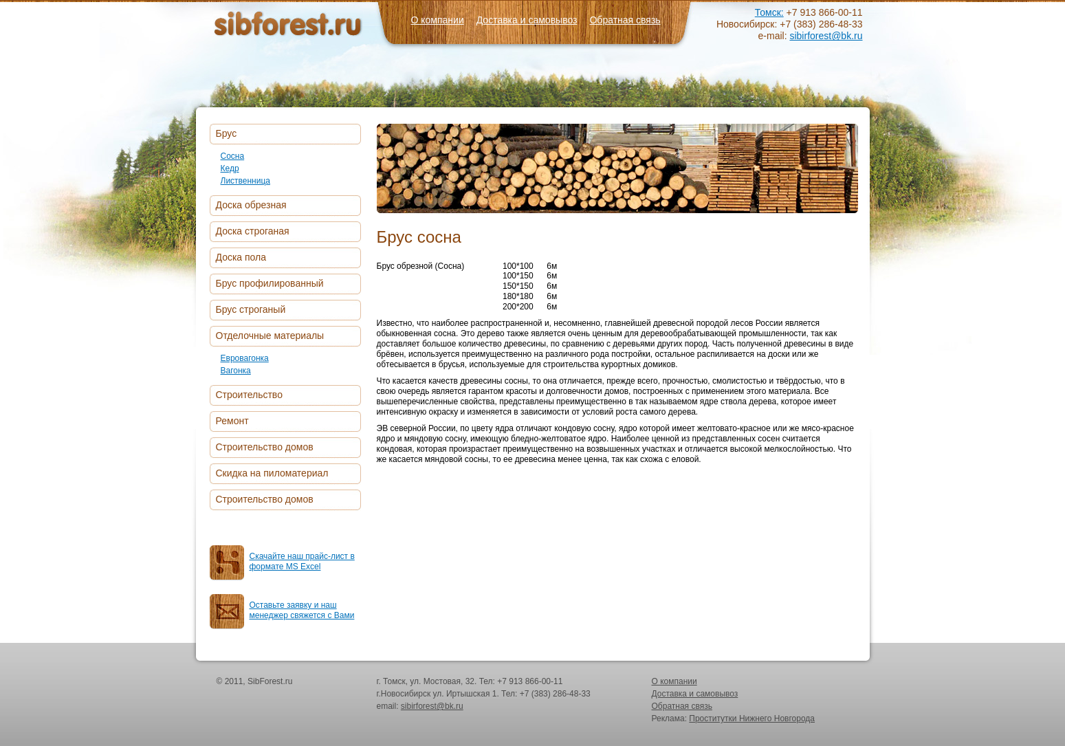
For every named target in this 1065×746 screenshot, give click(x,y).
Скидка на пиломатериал (272, 473)
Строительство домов (265, 446)
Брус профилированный (270, 283)
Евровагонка (245, 358)
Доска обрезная (251, 204)
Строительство (249, 394)
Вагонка (236, 370)
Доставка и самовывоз (527, 19)
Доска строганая (252, 231)
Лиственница (246, 181)
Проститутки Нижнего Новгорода (752, 718)
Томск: (769, 12)
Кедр (230, 168)
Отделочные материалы (270, 335)
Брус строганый (251, 309)
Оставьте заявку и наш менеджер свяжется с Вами (302, 610)
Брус (226, 133)
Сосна (233, 156)
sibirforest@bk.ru (825, 35)
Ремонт (232, 420)
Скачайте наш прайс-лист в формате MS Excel (302, 561)
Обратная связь (624, 19)
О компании (437, 19)
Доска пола (241, 257)
